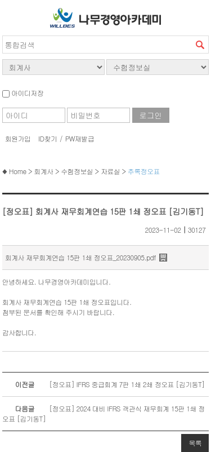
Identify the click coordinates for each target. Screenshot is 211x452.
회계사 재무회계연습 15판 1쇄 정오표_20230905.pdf (80, 257)
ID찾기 (47, 138)
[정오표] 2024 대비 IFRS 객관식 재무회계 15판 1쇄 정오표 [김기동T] (103, 413)
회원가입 (18, 138)
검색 (199, 44)
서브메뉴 (13, 15)
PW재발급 (79, 138)
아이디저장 (22, 93)
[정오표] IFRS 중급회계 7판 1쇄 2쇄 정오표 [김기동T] (103, 384)
